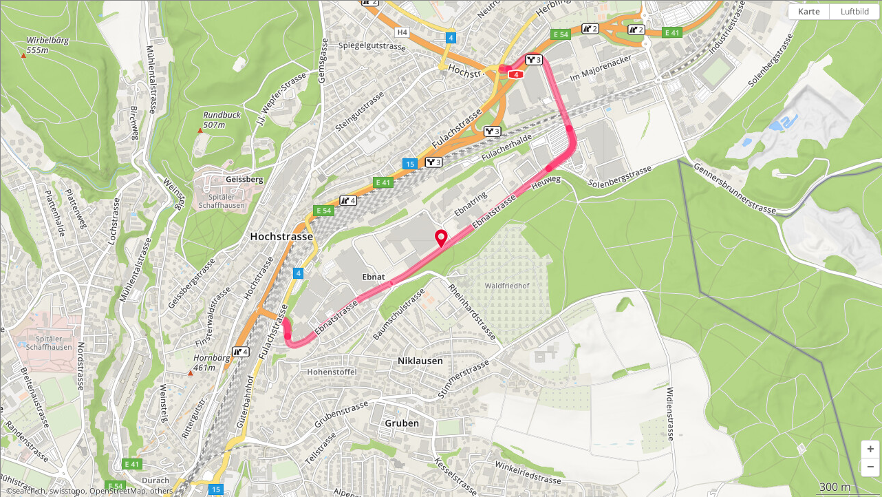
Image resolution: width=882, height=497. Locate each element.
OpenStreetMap (117, 491)
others (161, 491)
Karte (809, 11)
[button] (870, 449)
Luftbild (855, 11)
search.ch (28, 491)
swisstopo (67, 491)
